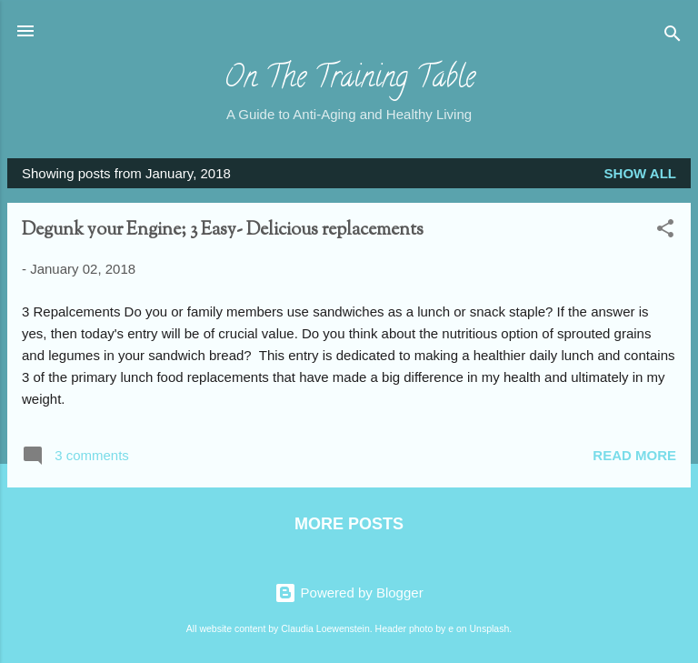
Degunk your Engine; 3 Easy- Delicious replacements (223, 230)
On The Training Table (349, 80)
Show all (640, 173)
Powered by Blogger (348, 592)
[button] (665, 231)
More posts (349, 524)
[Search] (672, 37)
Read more (634, 455)
